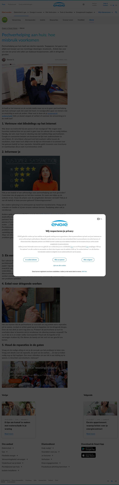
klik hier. (84, 271)
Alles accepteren (59, 259)
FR (98, 219)
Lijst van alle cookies (59, 265)
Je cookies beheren (31, 259)
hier (72, 246)
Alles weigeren (88, 259)
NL (101, 219)
